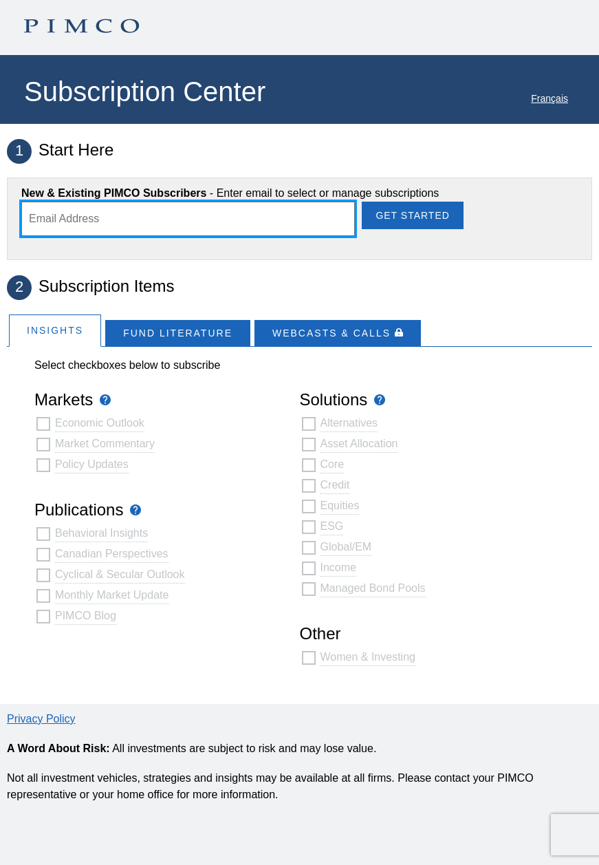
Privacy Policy (41, 719)
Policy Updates (92, 464)
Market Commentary (105, 443)
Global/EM (346, 547)
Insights (55, 330)
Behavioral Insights (101, 533)
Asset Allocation (359, 443)
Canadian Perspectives (111, 553)
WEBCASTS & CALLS (337, 333)
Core (332, 464)
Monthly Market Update (111, 595)
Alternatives (349, 423)
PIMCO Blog (85, 615)
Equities (340, 505)
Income (338, 567)
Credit (335, 485)
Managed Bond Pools (373, 588)
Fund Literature (177, 333)
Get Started (412, 215)
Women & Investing (367, 657)
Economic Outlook (99, 423)
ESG (332, 526)
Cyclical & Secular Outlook (120, 574)
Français (549, 98)
